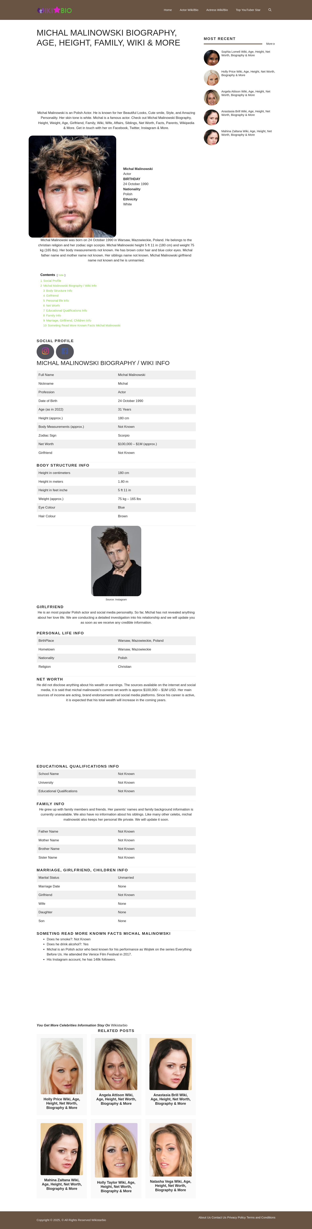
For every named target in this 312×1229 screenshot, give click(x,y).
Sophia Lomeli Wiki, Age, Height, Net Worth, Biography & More (245, 53)
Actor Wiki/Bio (189, 10)
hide (61, 275)
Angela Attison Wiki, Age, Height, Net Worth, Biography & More (116, 1099)
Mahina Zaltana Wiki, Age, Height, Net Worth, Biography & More (62, 1184)
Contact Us (219, 1217)
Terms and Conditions (261, 1217)
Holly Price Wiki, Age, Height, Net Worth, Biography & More (62, 1103)
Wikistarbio (119, 1025)
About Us (204, 1217)
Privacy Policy (236, 1217)
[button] (269, 10)
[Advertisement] (116, 82)
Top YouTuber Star (248, 10)
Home (168, 10)
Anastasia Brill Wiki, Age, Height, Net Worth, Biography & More (171, 1099)
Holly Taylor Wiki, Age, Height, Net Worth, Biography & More (116, 1186)
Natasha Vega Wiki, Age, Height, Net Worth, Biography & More (170, 1185)
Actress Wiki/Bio (217, 10)
